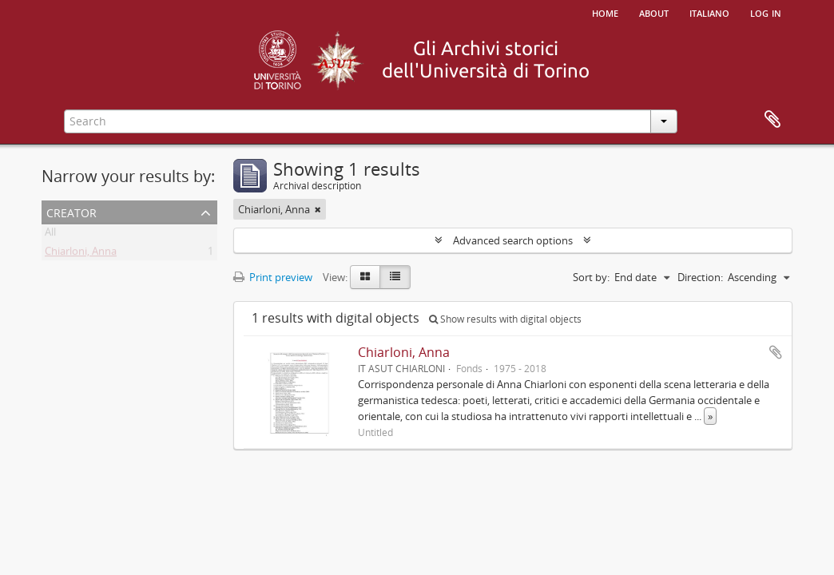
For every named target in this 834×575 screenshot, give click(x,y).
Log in (765, 12)
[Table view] (395, 277)
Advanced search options (513, 240)
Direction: (700, 277)
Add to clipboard (776, 352)
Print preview (272, 277)
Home (605, 12)
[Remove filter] (318, 209)
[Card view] (365, 277)
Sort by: (591, 277)
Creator (71, 211)
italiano (709, 12)
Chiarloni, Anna (81, 254)
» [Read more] (710, 416)
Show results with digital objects (505, 319)
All (50, 235)
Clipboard (772, 120)
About (654, 12)
